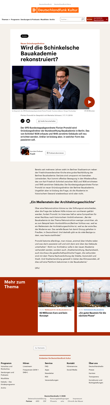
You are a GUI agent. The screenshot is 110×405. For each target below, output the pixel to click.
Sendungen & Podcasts (30, 19)
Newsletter (49, 373)
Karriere (92, 373)
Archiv (52, 19)
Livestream (27, 366)
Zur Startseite (41, 348)
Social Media (72, 370)
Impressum (77, 398)
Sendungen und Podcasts (7, 373)
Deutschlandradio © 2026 (55, 396)
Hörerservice (72, 366)
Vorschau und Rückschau (6, 367)
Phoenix (53, 401)
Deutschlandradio (96, 366)
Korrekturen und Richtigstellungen (96, 381)
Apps (47, 370)
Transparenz (94, 377)
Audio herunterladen (48, 121)
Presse (91, 370)
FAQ (46, 366)
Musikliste (44, 19)
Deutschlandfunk (45, 4)
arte (62, 401)
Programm (15, 19)
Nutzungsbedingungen (59, 398)
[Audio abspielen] (89, 102)
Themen (5, 19)
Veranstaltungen (51, 380)
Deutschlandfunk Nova (62, 4)
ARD (37, 401)
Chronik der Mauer (75, 401)
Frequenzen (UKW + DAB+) (31, 371)
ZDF (44, 401)
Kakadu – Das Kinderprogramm (8, 383)
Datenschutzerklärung (37, 398)
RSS (46, 377)
